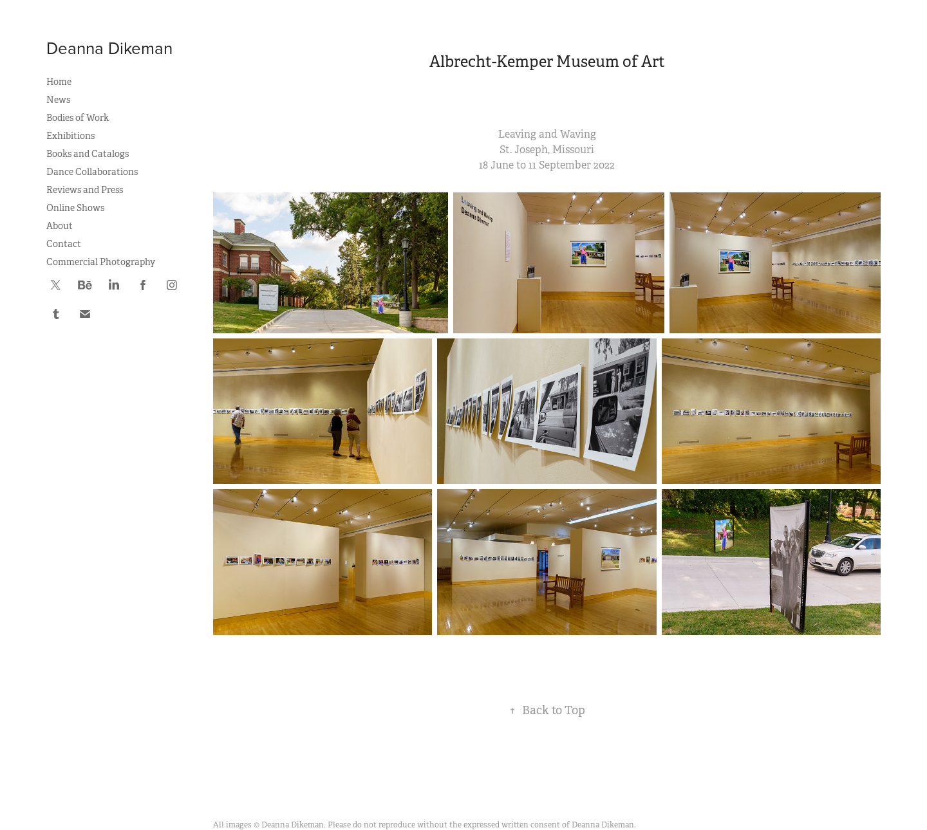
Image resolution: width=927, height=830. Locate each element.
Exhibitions (70, 136)
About (59, 226)
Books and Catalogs (87, 154)
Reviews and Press (84, 190)
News (58, 100)
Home (58, 82)
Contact (63, 244)
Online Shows (75, 208)
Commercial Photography (100, 262)
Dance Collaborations (92, 172)
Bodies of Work (77, 118)
